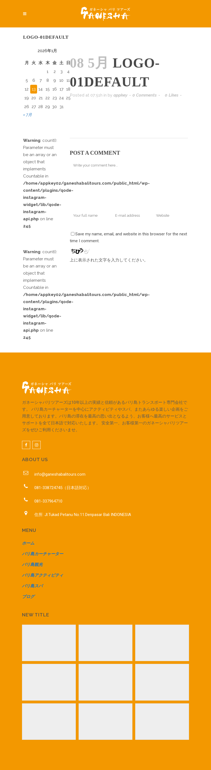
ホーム (28, 543)
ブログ (28, 596)
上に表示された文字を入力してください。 (109, 260)
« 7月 (27, 114)
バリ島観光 (32, 564)
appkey (120, 95)
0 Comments (144, 95)
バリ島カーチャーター (42, 553)
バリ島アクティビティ (42, 575)
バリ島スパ (32, 585)
